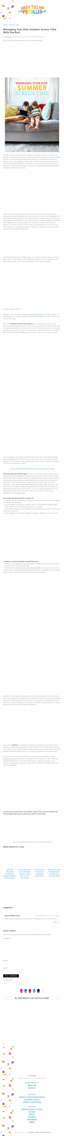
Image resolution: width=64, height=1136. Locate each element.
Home (5, 25)
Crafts (32, 1114)
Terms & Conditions (32, 1102)
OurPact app (7, 759)
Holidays (32, 1117)
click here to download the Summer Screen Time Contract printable (32, 469)
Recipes (32, 1112)
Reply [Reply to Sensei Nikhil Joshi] (56, 922)
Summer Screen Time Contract (33, 314)
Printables (32, 1119)
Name (5, 960)
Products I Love (14, 25)
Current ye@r (8, 980)
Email (5, 968)
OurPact (53, 314)
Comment (7, 938)
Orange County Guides (32, 1109)
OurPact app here (19, 493)
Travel (32, 1122)
